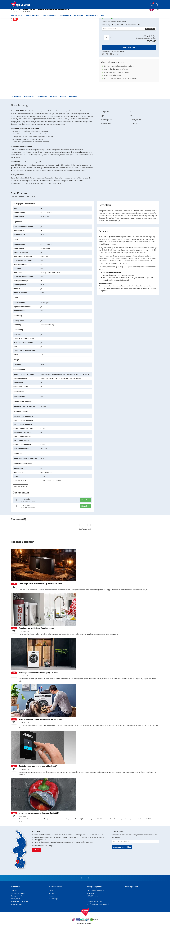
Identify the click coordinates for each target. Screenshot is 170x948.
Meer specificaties (20, 504)
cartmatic (89, 941)
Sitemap (52, 914)
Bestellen (53, 114)
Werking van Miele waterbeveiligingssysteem (38, 690)
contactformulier (114, 290)
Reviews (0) (73, 114)
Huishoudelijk (65, 15)
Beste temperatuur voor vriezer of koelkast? (38, 784)
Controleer (150, 47)
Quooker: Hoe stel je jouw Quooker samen (36, 646)
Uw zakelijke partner (18, 911)
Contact (51, 908)
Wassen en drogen (32, 15)
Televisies (25, 19)
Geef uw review (85, 547)
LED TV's (32, 19)
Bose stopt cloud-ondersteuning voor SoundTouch (40, 601)
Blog (102, 15)
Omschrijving (16, 114)
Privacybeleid (15, 916)
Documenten (42, 114)
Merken (51, 911)
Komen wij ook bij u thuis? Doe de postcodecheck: (121, 43)
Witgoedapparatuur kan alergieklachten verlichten (40, 737)
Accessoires (78, 15)
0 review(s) (27, 29)
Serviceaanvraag (16, 922)
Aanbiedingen (54, 916)
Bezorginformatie (17, 914)
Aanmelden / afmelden (122, 865)
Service (63, 114)
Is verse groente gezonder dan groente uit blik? (39, 831)
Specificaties (29, 114)
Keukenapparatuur (50, 15)
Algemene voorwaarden (19, 919)
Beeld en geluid (16, 15)
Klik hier (36, 868)
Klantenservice (91, 15)
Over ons (14, 908)
